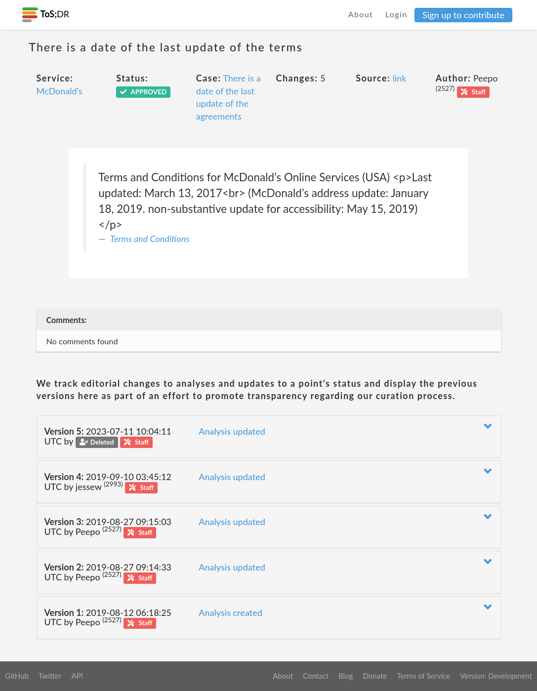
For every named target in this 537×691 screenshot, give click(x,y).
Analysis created (230, 612)
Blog (345, 675)
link (400, 78)
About (360, 14)
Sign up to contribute (463, 14)
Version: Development (496, 675)
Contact (316, 675)
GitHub (17, 675)
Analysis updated (232, 431)
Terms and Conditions (150, 238)
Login (396, 14)
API (77, 675)
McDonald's (60, 90)
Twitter (50, 675)
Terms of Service (423, 675)
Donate (375, 675)
